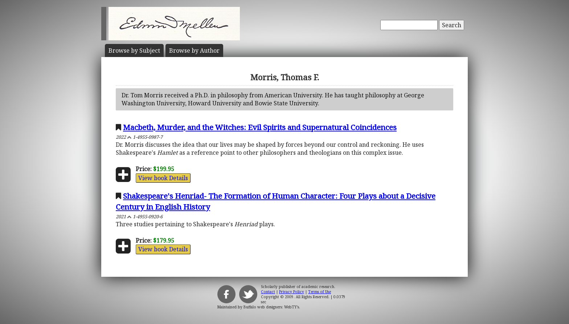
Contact (268, 291)
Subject (134, 50)
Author (194, 50)
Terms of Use (319, 291)
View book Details (163, 178)
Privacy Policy (291, 291)
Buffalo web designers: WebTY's (271, 306)
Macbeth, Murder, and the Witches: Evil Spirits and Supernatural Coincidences (260, 127)
